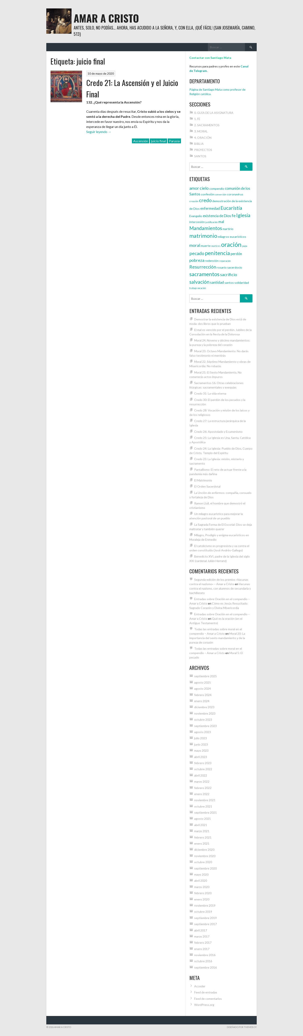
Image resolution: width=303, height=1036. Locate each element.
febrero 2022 (202, 788)
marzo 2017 (201, 936)
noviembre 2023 (204, 713)
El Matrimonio (203, 480)
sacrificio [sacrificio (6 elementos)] (228, 274)
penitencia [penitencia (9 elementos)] (217, 253)
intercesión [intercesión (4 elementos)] (197, 222)
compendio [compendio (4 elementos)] (216, 188)
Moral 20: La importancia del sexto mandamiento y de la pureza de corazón (217, 638)
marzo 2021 (201, 831)
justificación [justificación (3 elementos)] (211, 222)
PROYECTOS (203, 150)
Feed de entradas (205, 992)
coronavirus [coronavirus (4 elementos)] (235, 194)
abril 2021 (200, 825)
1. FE (197, 119)
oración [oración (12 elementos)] (231, 244)
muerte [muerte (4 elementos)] (206, 245)
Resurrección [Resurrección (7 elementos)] (202, 267)
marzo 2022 (201, 781)
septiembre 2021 (205, 812)
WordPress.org (204, 1004)
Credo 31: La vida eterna (210, 393)
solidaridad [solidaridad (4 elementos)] (241, 282)
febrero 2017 (202, 942)
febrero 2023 (202, 763)
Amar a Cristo (106, 18)
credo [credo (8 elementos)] (205, 200)
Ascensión (140, 141)
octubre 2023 (203, 719)
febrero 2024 (202, 695)
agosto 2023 (202, 732)
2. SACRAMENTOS (206, 125)
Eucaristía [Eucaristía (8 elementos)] (231, 208)
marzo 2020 (201, 887)
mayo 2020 (201, 874)
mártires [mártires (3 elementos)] (216, 246)
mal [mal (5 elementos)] (221, 221)
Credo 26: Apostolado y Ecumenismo (218, 431)
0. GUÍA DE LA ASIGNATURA (213, 112)
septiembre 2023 (205, 726)
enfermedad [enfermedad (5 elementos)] (210, 208)
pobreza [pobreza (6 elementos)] (196, 260)
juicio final (158, 141)
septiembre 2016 (205, 967)
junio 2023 (201, 744)
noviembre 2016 (204, 955)
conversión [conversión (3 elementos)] (220, 194)
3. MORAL (201, 131)
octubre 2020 (203, 862)
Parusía (174, 141)
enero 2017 (201, 949)
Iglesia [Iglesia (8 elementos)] (243, 215)
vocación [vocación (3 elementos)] (201, 288)
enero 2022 (201, 794)
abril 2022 (200, 775)
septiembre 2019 (205, 918)
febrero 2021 (202, 837)
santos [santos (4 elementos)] (229, 282)
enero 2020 (201, 899)
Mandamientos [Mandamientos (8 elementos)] (205, 228)
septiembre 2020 (205, 868)
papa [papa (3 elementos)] (244, 246)
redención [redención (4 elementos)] (212, 260)
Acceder (199, 986)
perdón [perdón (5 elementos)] (236, 253)
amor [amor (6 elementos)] (194, 188)
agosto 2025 (202, 682)
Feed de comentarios (208, 998)
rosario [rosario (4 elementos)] (222, 267)
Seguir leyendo (98, 132)
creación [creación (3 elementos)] (193, 201)
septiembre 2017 (205, 924)
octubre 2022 (203, 769)
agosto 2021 (202, 818)
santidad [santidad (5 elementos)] (217, 282)
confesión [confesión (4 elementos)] (207, 194)
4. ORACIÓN (202, 137)
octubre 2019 (203, 911)
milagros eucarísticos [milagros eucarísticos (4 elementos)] (232, 236)
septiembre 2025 (205, 676)
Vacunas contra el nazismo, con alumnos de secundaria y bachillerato (220, 588)
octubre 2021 (203, 806)
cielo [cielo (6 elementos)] (204, 188)
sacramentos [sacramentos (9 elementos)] (204, 274)
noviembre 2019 (204, 905)
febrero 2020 (202, 893)
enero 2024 (201, 701)
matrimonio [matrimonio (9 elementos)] (203, 235)
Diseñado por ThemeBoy (242, 1027)
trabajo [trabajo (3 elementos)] (193, 288)
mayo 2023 (201, 750)
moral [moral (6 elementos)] (194, 245)
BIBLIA (199, 143)
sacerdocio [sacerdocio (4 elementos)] (234, 267)
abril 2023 (200, 757)
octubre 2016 (203, 961)
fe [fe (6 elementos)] (234, 215)
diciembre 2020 (204, 849)
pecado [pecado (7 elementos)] (196, 253)
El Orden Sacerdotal (207, 486)
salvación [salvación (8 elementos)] (199, 282)
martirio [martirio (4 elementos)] (228, 229)
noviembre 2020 (204, 856)
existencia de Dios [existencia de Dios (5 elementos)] (217, 216)
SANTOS (200, 156)
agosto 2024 (202, 688)
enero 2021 (201, 843)
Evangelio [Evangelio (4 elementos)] (195, 216)
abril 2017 (200, 930)
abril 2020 (200, 880)
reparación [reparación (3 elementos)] (225, 260)
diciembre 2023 (204, 707)
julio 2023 (200, 738)
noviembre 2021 (204, 800)
